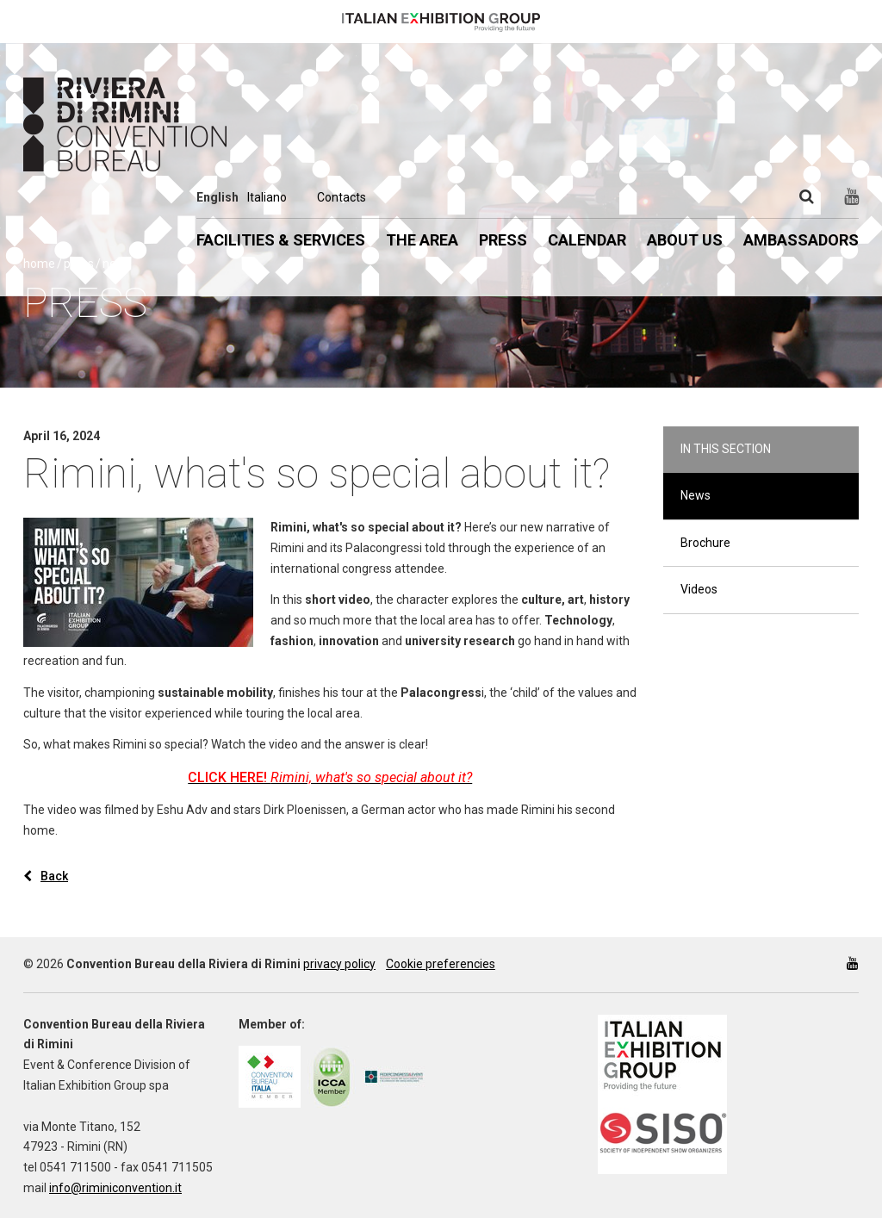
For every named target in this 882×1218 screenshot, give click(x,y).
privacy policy (339, 964)
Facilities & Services (280, 240)
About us (685, 240)
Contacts (341, 197)
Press (503, 240)
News (695, 495)
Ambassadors (801, 240)
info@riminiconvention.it (115, 1188)
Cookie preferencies (440, 964)
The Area (422, 240)
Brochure (705, 543)
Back (45, 876)
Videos (698, 589)
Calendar (587, 240)
